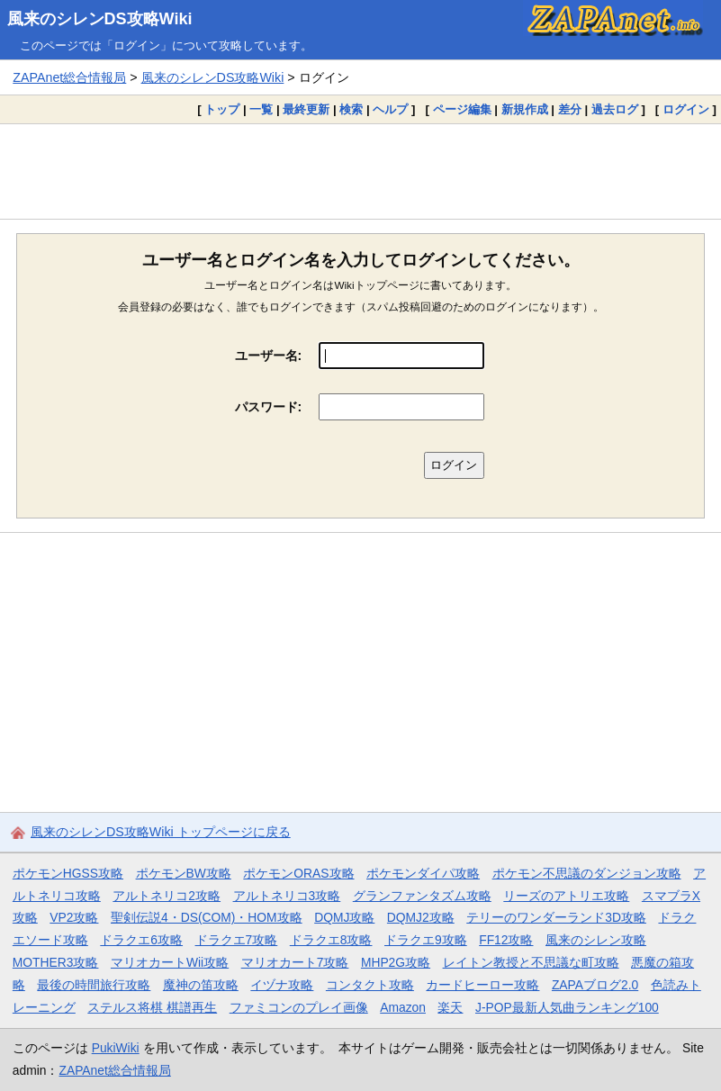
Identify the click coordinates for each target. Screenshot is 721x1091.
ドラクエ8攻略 (331, 940)
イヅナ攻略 (281, 985)
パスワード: (268, 407)
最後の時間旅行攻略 (93, 985)
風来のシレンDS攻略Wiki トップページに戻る (161, 832)
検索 (351, 109)
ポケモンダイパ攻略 (423, 873)
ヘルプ (390, 109)
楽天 (450, 1007)
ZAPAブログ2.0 (595, 985)
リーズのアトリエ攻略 (566, 895)
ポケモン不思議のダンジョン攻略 (586, 873)
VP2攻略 (74, 917)
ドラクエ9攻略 (425, 940)
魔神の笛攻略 (201, 985)
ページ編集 (462, 109)
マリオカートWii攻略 (170, 962)
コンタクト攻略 (370, 985)
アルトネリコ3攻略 (287, 895)
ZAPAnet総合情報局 (69, 77)
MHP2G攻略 (395, 962)
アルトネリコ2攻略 (167, 895)
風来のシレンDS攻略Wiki (100, 19)
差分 (569, 109)
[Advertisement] (360, 171)
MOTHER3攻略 (56, 962)
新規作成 (524, 109)
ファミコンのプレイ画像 (299, 1007)
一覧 (261, 109)
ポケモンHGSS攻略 (68, 873)
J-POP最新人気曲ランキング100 (567, 1007)
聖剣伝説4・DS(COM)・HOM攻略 (206, 917)
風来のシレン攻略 (595, 940)
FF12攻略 (506, 940)
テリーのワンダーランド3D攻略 (556, 917)
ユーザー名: (268, 355)
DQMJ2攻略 (421, 917)
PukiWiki (116, 1048)
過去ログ (614, 109)
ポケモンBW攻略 (183, 873)
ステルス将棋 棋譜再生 (152, 1007)
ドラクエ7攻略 (236, 940)
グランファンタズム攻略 (422, 895)
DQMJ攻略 (344, 917)
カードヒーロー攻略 (482, 985)
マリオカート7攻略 (295, 962)
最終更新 (306, 109)
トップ (221, 109)
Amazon (403, 1007)
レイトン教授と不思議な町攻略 (531, 962)
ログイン (685, 109)
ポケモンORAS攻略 (298, 873)
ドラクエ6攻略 (141, 940)
